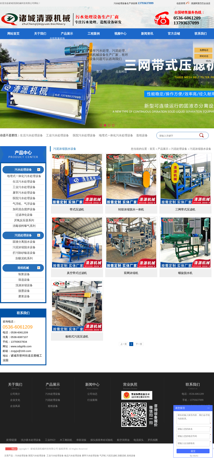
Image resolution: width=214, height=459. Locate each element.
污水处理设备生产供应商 (134, 3)
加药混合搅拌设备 (24, 209)
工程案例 (94, 33)
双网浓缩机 (131, 272)
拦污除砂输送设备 (24, 252)
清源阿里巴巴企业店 (200, 3)
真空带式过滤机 (77, 272)
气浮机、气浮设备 (24, 203)
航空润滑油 (123, 440)
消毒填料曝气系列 (24, 225)
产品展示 (67, 33)
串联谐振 (81, 440)
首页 (152, 148)
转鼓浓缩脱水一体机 (131, 209)
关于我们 (40, 33)
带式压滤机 (77, 209)
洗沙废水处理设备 (31, 440)
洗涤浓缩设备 (24, 285)
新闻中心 (92, 384)
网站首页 (13, 33)
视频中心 (120, 33)
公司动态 (92, 394)
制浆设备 (24, 274)
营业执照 (130, 384)
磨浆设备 (24, 296)
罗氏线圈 (153, 440)
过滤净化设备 (24, 214)
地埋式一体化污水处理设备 (116, 135)
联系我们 (193, 384)
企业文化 (15, 400)
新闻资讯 (147, 33)
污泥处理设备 (179, 148)
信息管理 (181, 3)
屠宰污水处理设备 (24, 192)
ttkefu (208, 61)
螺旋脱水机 (185, 272)
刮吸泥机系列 (24, 258)
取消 (99, 71)
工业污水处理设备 (57, 135)
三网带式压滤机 (185, 209)
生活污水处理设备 (31, 135)
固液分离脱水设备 (24, 241)
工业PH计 (50, 440)
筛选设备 (24, 279)
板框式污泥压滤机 (76, 336)
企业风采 (15, 406)
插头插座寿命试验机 (101, 440)
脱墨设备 (24, 290)
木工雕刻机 (66, 440)
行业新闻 (92, 400)
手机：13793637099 (192, 400)
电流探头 (139, 440)
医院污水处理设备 (84, 135)
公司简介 (15, 394)
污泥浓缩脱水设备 (24, 247)
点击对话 (121, 71)
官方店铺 (174, 33)
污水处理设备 (52, 394)
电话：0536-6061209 (193, 394)
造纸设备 (142, 135)
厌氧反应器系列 (24, 220)
